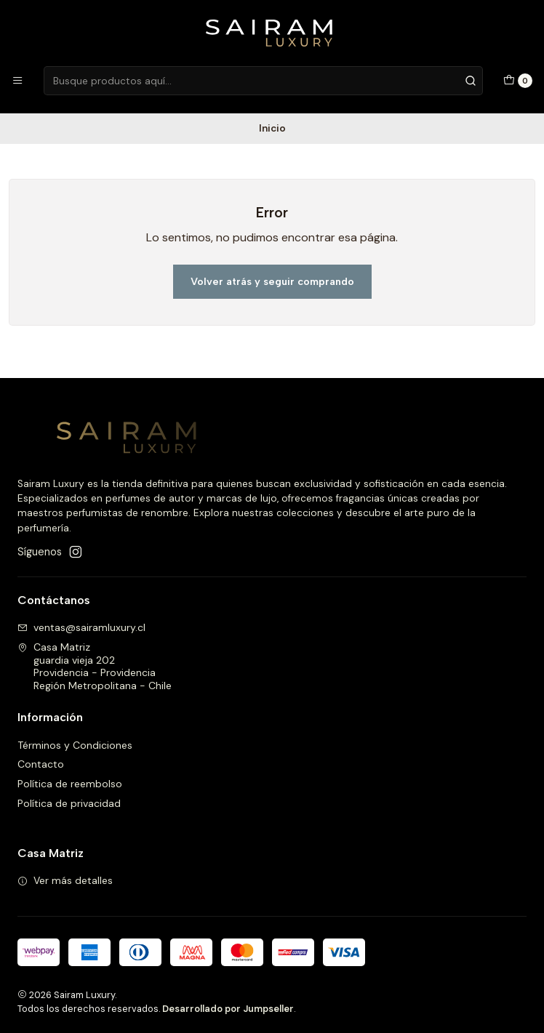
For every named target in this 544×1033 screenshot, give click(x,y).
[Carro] (517, 80)
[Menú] (17, 81)
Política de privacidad (69, 803)
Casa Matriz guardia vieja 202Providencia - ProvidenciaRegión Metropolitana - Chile (94, 666)
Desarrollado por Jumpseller (228, 1008)
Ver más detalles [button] (65, 880)
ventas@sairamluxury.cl (81, 627)
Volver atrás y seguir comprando (272, 281)
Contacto (40, 764)
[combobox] (263, 80)
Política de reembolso (69, 783)
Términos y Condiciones (74, 745)
